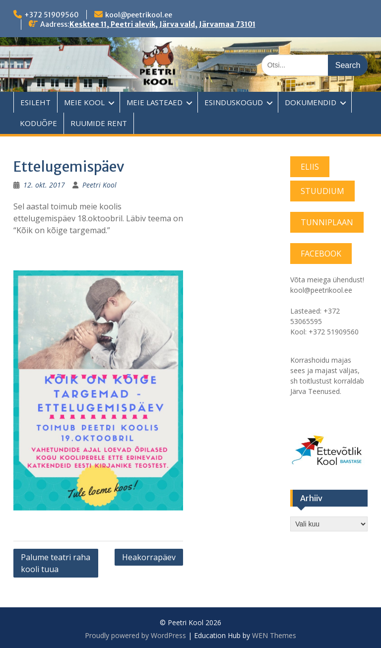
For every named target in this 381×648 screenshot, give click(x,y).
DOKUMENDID (310, 102)
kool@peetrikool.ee (138, 14)
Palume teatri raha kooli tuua (55, 563)
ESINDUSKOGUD (233, 102)
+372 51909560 (51, 14)
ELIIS (310, 166)
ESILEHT (35, 102)
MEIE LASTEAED (155, 102)
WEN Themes (274, 635)
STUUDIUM (322, 191)
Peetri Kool (99, 185)
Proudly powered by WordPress (135, 635)
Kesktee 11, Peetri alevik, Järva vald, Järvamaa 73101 (162, 24)
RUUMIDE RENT (98, 123)
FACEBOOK (321, 253)
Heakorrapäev (149, 557)
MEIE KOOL (84, 102)
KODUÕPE (38, 123)
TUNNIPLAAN (327, 222)
